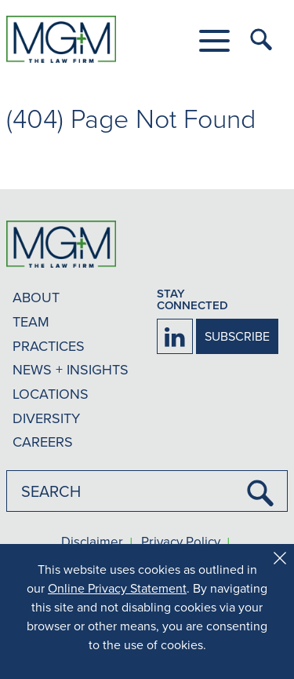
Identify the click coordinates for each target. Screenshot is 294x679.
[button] (214, 41)
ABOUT (36, 297)
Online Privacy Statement (117, 588)
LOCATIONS (51, 393)
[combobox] (147, 491)
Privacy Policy (180, 542)
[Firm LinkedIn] (175, 336)
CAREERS (43, 441)
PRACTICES (49, 346)
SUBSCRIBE (237, 336)
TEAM (31, 321)
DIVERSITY (46, 418)
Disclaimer (92, 542)
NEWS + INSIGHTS (71, 369)
